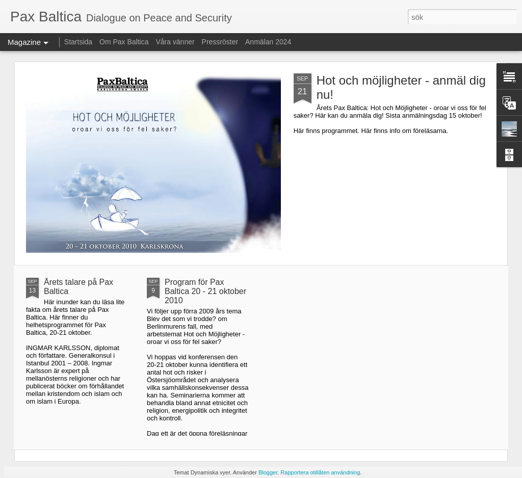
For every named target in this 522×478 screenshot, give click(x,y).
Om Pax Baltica (123, 42)
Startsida (78, 42)
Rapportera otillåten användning (320, 472)
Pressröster (220, 42)
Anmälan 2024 (268, 42)
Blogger (267, 472)
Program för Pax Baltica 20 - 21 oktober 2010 (205, 291)
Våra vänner (174, 42)
